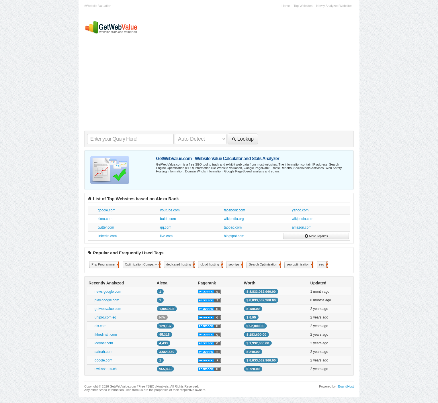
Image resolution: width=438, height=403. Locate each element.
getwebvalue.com (108, 309)
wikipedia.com (302, 219)
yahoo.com (300, 210)
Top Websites (303, 5)
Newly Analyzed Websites (334, 5)
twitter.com (106, 227)
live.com (166, 236)
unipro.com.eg (105, 317)
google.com (106, 210)
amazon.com (301, 227)
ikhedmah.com (106, 335)
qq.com (165, 227)
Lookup (243, 139)
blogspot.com (234, 236)
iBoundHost (345, 386)
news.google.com (108, 292)
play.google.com (107, 300)
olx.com (100, 326)
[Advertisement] (216, 88)
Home (285, 5)
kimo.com (105, 219)
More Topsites (316, 236)
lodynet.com (104, 343)
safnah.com (103, 352)
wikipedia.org (234, 219)
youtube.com (170, 210)
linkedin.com (107, 236)
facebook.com (234, 210)
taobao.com (233, 227)
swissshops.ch (106, 369)
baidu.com (168, 219)
